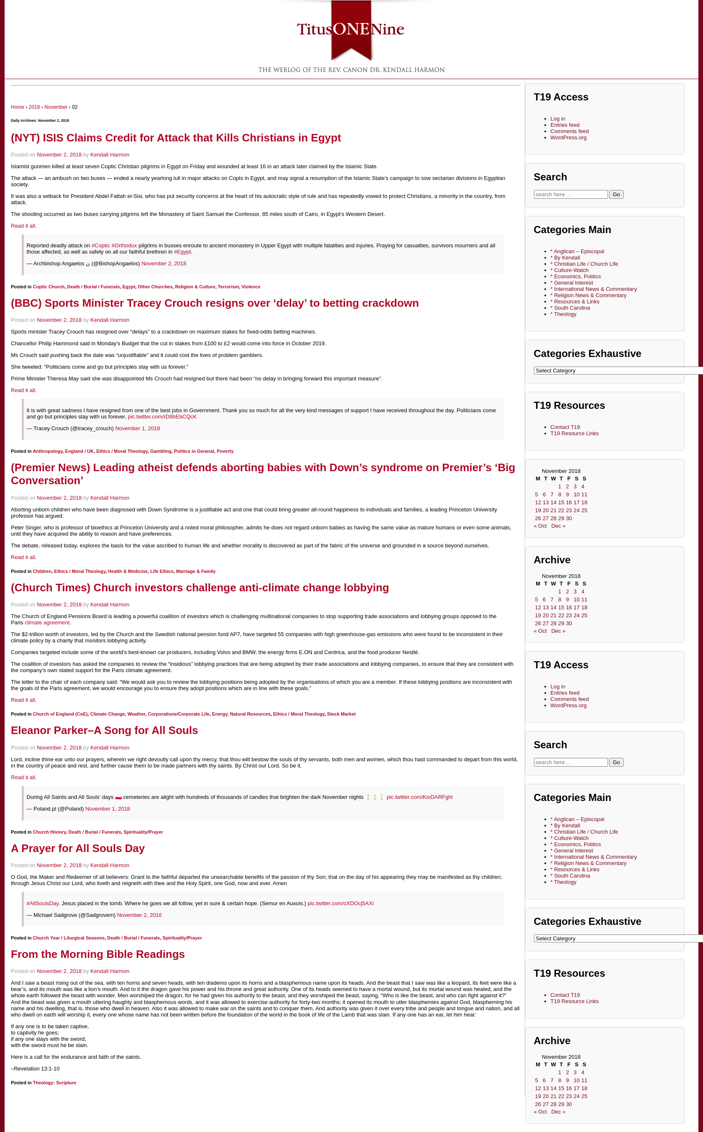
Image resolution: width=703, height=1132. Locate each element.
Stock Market (341, 713)
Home (17, 107)
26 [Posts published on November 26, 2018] (538, 518)
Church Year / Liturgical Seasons (69, 937)
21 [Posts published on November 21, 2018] (553, 510)
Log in (558, 119)
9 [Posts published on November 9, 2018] (567, 494)
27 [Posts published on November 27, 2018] (546, 518)
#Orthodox (124, 245)
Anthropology (47, 451)
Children (42, 571)
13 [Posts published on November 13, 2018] (546, 502)
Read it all (23, 226)
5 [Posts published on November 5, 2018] (536, 494)
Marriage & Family (196, 571)
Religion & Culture (195, 286)
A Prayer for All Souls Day (78, 848)
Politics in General (194, 451)
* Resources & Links (575, 301)
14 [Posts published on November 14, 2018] (553, 502)
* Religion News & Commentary (589, 295)
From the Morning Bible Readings (98, 954)
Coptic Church (49, 286)
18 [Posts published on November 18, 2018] (584, 502)
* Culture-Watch (570, 270)
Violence (250, 286)
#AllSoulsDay (43, 903)
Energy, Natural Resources (241, 713)
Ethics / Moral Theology (122, 451)
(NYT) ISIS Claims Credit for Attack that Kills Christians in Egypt (176, 137)
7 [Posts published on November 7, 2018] (551, 494)
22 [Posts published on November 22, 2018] (561, 510)
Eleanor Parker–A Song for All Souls (104, 730)
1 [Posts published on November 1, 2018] (559, 486)
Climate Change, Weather (117, 713)
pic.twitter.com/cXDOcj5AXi (341, 903)
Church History (49, 831)
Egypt (129, 286)
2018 (34, 107)
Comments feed (570, 131)
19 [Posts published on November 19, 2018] (538, 510)
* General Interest (572, 283)
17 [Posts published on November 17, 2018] (577, 502)
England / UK (79, 451)
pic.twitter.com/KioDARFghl (420, 797)
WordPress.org (569, 137)
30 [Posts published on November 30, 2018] (569, 518)
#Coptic (101, 245)
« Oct (540, 526)
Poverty (225, 451)
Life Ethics (162, 571)
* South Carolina (570, 308)
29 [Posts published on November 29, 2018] (561, 518)
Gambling (161, 451)
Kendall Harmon (109, 154)
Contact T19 (565, 427)
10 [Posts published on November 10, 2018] (577, 494)
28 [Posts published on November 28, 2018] (553, 518)
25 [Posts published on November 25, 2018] (584, 510)
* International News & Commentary (594, 289)
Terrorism (228, 286)
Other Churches (155, 286)
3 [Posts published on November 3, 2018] (575, 486)
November (55, 107)
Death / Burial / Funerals (93, 286)
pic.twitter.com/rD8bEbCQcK (162, 416)
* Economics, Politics (576, 276)
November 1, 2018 (137, 428)
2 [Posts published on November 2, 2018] (567, 486)
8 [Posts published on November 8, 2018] (559, 494)
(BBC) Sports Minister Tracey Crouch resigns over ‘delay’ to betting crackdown (215, 303)
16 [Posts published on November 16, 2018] (569, 502)
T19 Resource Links (575, 433)
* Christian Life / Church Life (584, 264)
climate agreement (47, 622)
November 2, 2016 (139, 915)
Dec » (558, 526)
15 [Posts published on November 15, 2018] (561, 502)
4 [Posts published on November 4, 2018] (582, 486)
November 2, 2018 (59, 154)
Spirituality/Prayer (143, 831)
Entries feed (565, 125)
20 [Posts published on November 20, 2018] (546, 510)
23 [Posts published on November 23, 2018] (569, 510)
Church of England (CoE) (60, 713)
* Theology (564, 314)
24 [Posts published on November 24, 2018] (577, 510)
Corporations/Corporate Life (178, 713)
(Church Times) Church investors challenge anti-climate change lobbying (200, 587)
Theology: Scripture (55, 1082)
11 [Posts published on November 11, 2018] (584, 494)
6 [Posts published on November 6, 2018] (544, 494)
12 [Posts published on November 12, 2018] (538, 502)
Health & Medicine (128, 571)
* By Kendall (565, 257)
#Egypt (182, 252)
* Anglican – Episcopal (578, 251)
